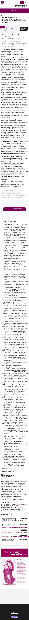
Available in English (23, 29)
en (26, 2)
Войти (14, 10)
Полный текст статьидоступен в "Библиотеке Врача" (13, 209)
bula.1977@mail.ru (18, 506)
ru (21, 2)
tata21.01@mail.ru (16, 488)
